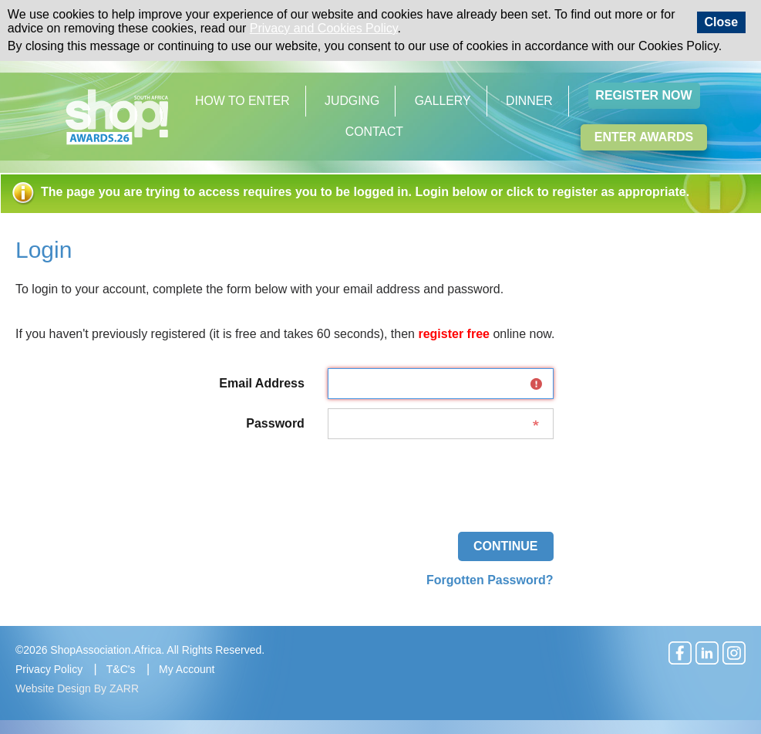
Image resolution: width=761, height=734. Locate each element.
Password (275, 423)
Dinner (529, 100)
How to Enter (242, 100)
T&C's (121, 669)
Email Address (262, 383)
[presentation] (436, 478)
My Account (186, 669)
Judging (352, 100)
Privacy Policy (48, 669)
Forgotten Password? (489, 580)
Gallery (443, 100)
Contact (374, 131)
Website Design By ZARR (77, 688)
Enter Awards (643, 137)
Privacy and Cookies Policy (324, 28)
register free (454, 333)
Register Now (643, 95)
